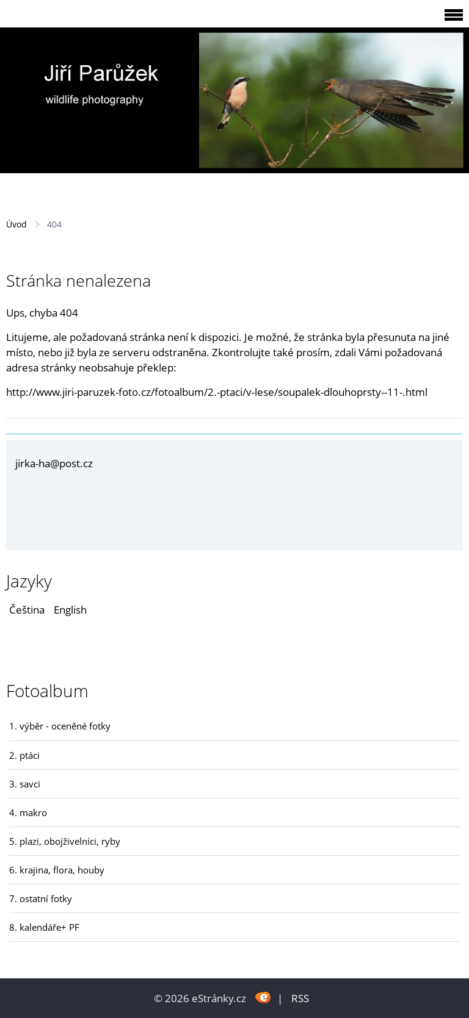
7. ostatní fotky (40, 898)
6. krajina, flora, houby (56, 870)
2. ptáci (24, 755)
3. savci (24, 784)
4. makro (28, 812)
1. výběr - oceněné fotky (60, 726)
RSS (300, 998)
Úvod (16, 224)
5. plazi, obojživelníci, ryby (64, 841)
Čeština (27, 610)
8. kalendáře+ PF (44, 927)
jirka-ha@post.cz (54, 463)
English (70, 610)
